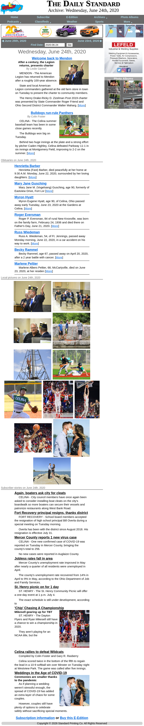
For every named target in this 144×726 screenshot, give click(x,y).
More (128, 22)
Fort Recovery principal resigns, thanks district (51, 513)
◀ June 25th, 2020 (14, 40)
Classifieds (43, 22)
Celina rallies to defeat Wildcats (39, 652)
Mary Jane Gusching (30, 183)
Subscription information (35, 718)
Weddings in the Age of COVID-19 (40, 673)
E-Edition (72, 17)
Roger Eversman (27, 215)
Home (14, 17)
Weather (72, 21)
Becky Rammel (26, 250)
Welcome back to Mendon (52, 58)
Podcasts (14, 22)
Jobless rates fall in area (33, 558)
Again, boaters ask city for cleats (40, 493)
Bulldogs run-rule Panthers (52, 113)
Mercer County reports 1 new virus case (45, 537)
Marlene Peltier (26, 264)
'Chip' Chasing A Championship (39, 608)
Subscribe (43, 17)
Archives (101, 17)
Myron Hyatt (23, 197)
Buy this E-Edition (74, 718)
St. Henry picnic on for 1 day (36, 587)
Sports (99, 21)
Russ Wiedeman (27, 232)
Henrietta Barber (27, 166)
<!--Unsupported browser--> (123, 93)
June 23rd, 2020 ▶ (90, 40)
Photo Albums (129, 17)
